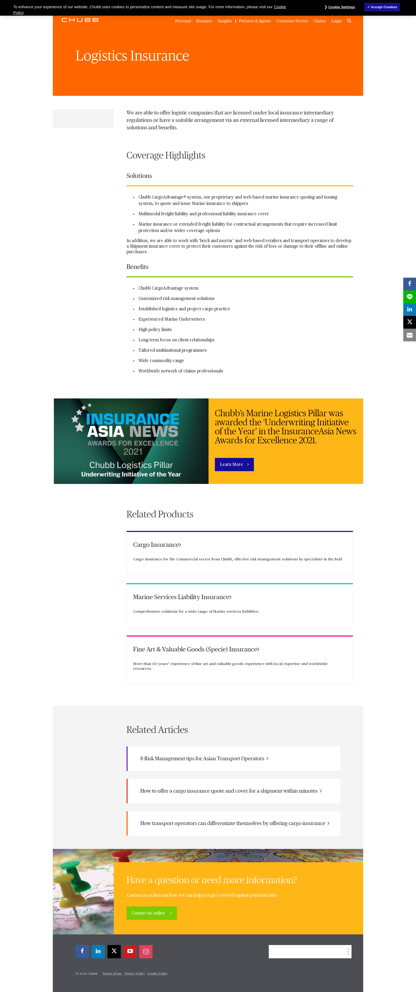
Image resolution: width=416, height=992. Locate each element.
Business (204, 21)
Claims (320, 21)
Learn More (231, 465)
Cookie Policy (157, 973)
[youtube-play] (130, 951)
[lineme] (409, 296)
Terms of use (112, 973)
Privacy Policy (134, 973)
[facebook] (82, 951)
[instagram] (146, 951)
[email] (409, 335)
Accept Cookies (384, 7)
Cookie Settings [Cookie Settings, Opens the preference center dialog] (341, 7)
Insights (225, 21)
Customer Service (292, 21)
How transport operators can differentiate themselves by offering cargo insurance (235, 823)
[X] (114, 951)
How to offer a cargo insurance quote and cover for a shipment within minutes (231, 791)
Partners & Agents (255, 21)
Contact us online (149, 913)
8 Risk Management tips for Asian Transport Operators (204, 758)
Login (336, 21)
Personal (183, 21)
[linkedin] (98, 951)
